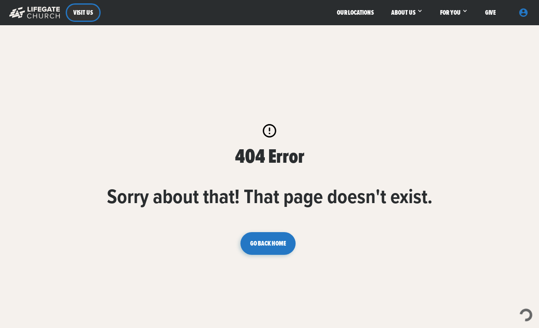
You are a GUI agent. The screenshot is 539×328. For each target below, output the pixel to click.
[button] (32, 13)
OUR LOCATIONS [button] (355, 12)
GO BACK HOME (268, 243)
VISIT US (83, 12)
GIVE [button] (490, 12)
